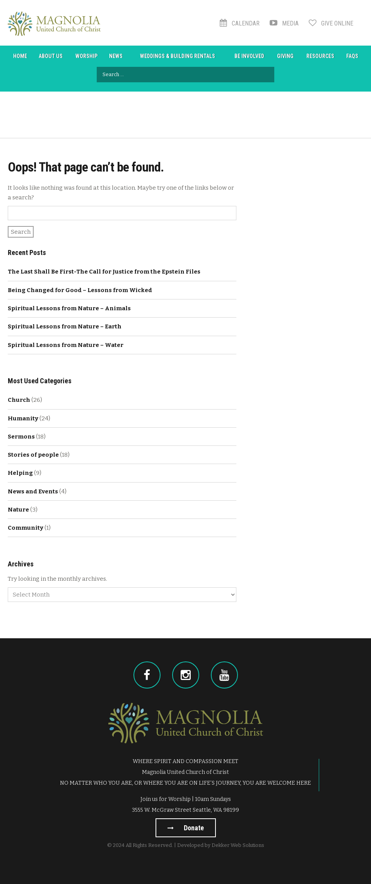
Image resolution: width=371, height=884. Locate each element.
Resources (320, 56)
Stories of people (33, 454)
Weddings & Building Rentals (177, 56)
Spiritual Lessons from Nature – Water (65, 345)
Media (284, 23)
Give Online (331, 23)
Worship (86, 56)
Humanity (23, 418)
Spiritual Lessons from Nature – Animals (69, 308)
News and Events (33, 491)
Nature (18, 509)
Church (19, 399)
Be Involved (249, 56)
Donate (186, 828)
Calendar (240, 23)
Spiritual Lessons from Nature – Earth (64, 326)
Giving (285, 56)
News (116, 56)
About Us (51, 56)
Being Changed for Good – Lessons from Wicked (80, 290)
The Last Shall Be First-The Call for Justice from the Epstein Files (104, 271)
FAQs (352, 56)
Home (20, 56)
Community (25, 527)
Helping (20, 472)
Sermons (21, 436)
